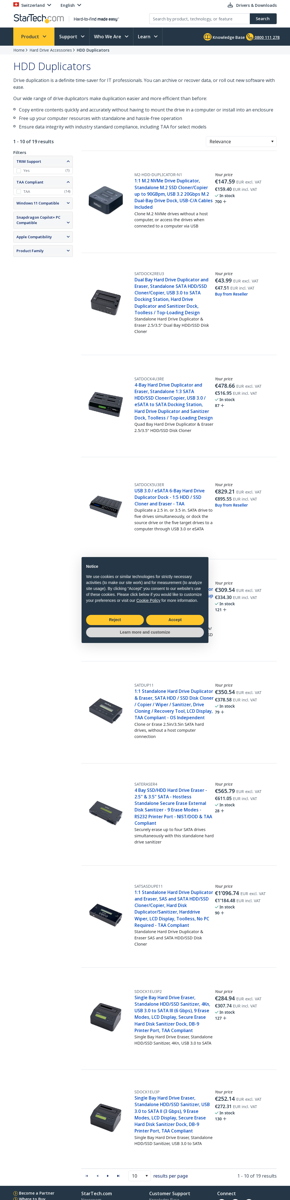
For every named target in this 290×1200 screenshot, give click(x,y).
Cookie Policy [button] (148, 600)
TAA (27, 191)
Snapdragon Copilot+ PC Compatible (38, 220)
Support (68, 36)
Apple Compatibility (34, 236)
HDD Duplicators (93, 50)
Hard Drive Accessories (50, 50)
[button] (272, 141)
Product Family (30, 250)
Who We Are (108, 36)
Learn (145, 36)
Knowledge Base (224, 37)
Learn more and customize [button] (145, 632)
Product (30, 36)
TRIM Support (28, 161)
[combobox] (241, 141)
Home (19, 50)
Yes (27, 170)
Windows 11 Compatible (37, 203)
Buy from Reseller (231, 294)
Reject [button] (115, 619)
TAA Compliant (29, 182)
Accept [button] (175, 619)
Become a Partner (36, 1193)
